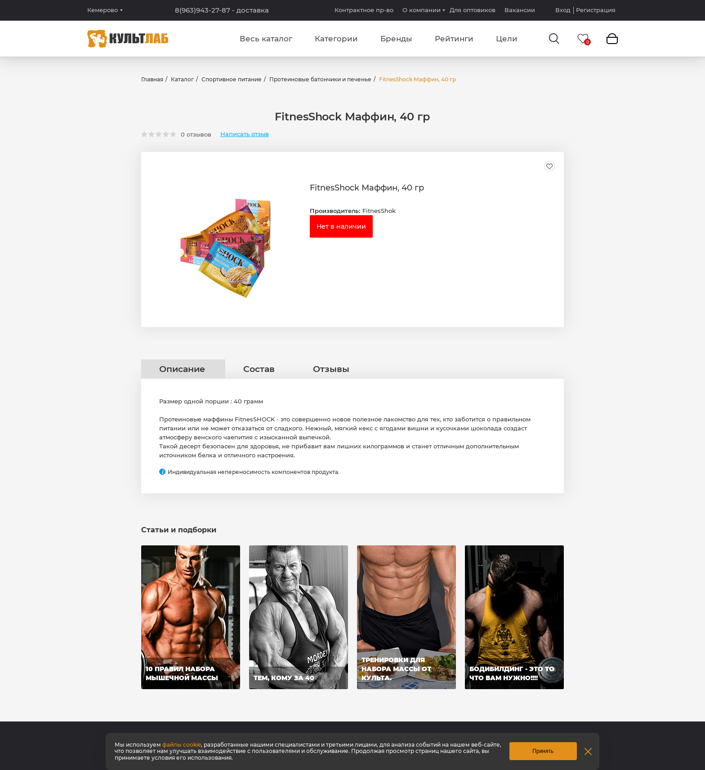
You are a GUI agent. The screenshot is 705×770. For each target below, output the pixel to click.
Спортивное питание (231, 79)
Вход (563, 10)
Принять (542, 751)
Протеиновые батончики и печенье (320, 79)
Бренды (396, 38)
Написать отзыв (244, 134)
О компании (421, 9)
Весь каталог (266, 38)
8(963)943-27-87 (222, 10)
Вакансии (519, 9)
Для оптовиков (472, 9)
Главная (152, 79)
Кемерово (102, 10)
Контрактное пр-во (364, 9)
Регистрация (596, 10)
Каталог (182, 79)
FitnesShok (379, 210)
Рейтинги (454, 38)
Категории (336, 38)
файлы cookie (181, 744)
